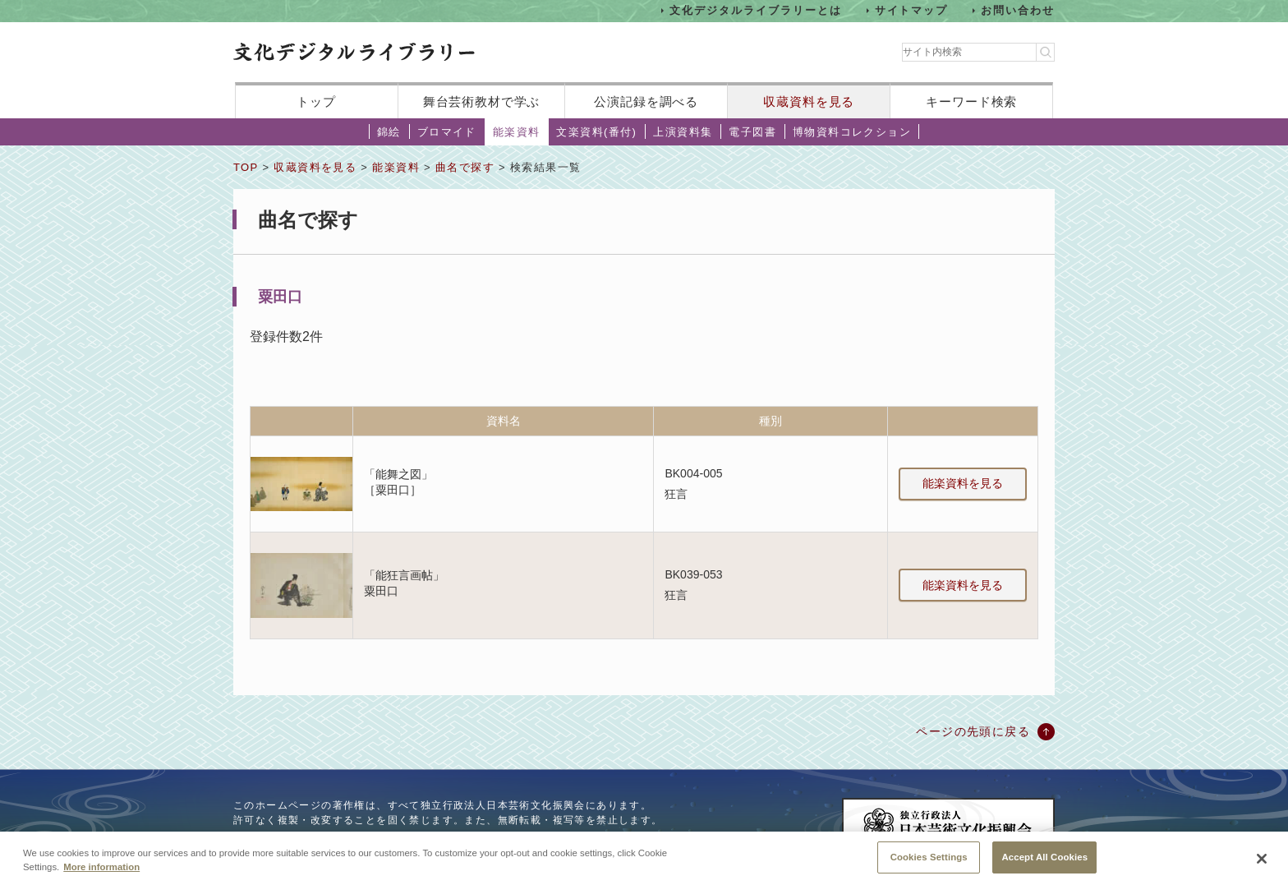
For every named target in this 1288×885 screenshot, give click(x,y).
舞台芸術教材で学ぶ (481, 101)
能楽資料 (516, 132)
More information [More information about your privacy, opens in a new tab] (101, 872)
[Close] (1262, 864)
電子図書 (752, 132)
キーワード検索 (971, 101)
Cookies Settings (929, 862)
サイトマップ (912, 10)
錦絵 (389, 132)
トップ (316, 101)
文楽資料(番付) (596, 132)
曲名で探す (464, 167)
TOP (245, 167)
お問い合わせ (1018, 10)
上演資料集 (682, 132)
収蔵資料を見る (808, 101)
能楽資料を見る (962, 483)
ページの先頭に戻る (973, 731)
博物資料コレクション (852, 132)
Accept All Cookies (1044, 862)
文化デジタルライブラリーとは (755, 10)
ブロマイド (446, 132)
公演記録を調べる (646, 101)
